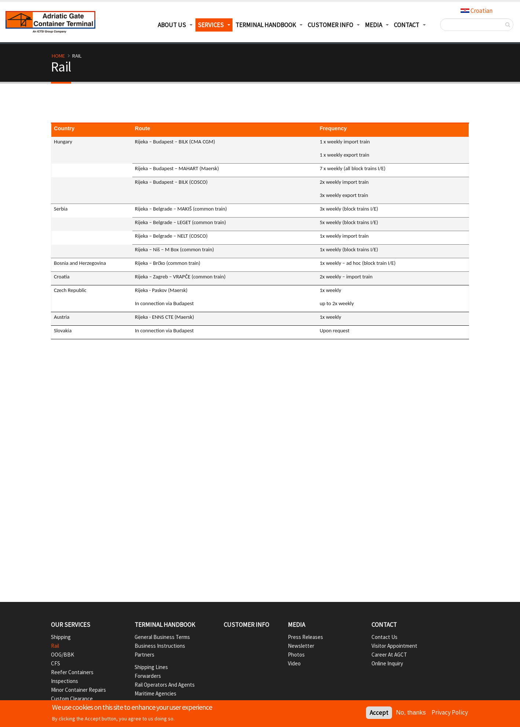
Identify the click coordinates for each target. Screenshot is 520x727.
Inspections (64, 680)
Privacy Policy (450, 713)
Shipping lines (151, 667)
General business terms (162, 636)
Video (294, 663)
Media (373, 25)
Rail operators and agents (165, 684)
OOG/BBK (62, 654)
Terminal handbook (165, 625)
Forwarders (148, 675)
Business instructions (160, 645)
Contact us (384, 636)
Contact (384, 625)
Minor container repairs (78, 689)
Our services (70, 625)
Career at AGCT (389, 654)
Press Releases (305, 636)
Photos (296, 654)
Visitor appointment (394, 645)
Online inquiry (387, 663)
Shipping (61, 636)
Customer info (246, 625)
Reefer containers (72, 672)
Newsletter (301, 645)
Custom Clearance (72, 698)
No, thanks (411, 713)
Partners (144, 654)
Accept (379, 713)
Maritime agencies (155, 693)
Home (58, 55)
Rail (55, 645)
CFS (55, 663)
